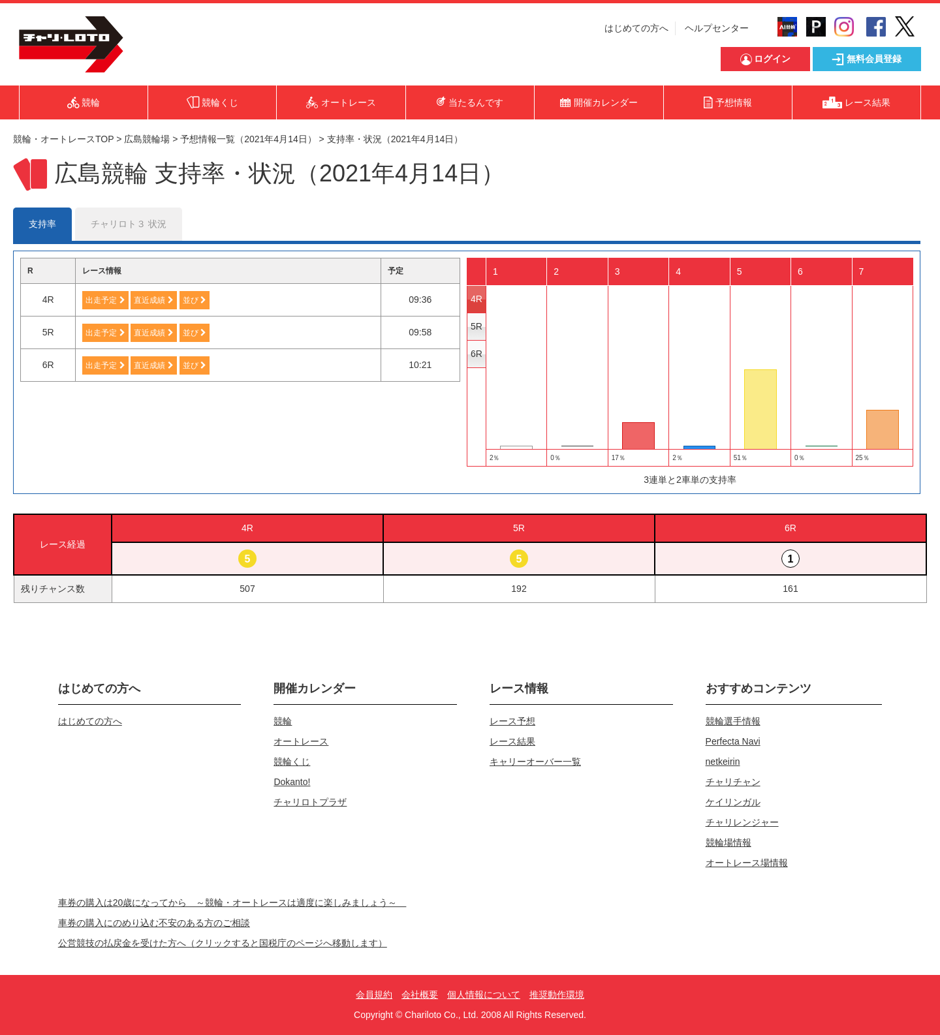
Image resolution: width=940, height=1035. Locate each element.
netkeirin (723, 761)
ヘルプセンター (717, 28)
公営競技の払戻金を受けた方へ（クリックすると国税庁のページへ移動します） (222, 943)
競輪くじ (292, 761)
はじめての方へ (636, 28)
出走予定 (105, 300)
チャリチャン (733, 782)
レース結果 (512, 741)
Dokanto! (292, 782)
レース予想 (512, 721)
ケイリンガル (733, 802)
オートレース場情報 (747, 862)
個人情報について (483, 994)
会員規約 (374, 994)
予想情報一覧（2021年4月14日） (248, 139)
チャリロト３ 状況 (128, 224)
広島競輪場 (147, 139)
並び (194, 300)
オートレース (301, 741)
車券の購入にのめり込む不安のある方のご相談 (154, 923)
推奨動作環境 (556, 994)
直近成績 (153, 300)
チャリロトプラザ (310, 802)
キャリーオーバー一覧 (535, 761)
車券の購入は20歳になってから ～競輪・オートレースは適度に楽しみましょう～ (232, 902)
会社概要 (419, 994)
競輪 (283, 721)
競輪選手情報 (733, 721)
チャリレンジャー (742, 822)
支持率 (42, 224)
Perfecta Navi (733, 741)
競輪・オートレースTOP (63, 139)
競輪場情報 (728, 842)
